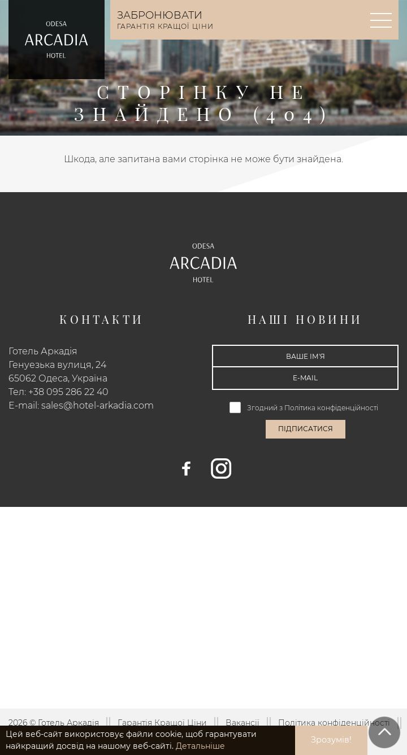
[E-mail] (305, 378)
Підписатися (305, 428)
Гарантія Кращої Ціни (162, 723)
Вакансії (242, 723)
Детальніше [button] (200, 746)
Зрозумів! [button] (331, 740)
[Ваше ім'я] (305, 356)
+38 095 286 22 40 (68, 392)
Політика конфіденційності (332, 407)
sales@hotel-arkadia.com (97, 405)
